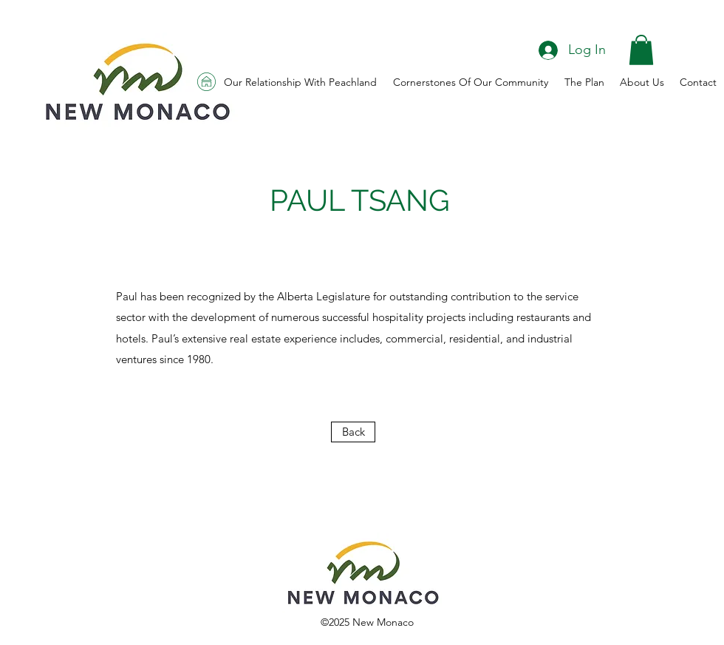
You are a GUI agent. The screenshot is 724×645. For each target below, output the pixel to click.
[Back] (353, 432)
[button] (641, 50)
